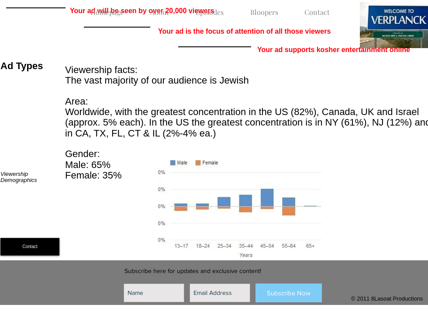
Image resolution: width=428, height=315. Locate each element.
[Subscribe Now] (288, 293)
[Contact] (29, 247)
